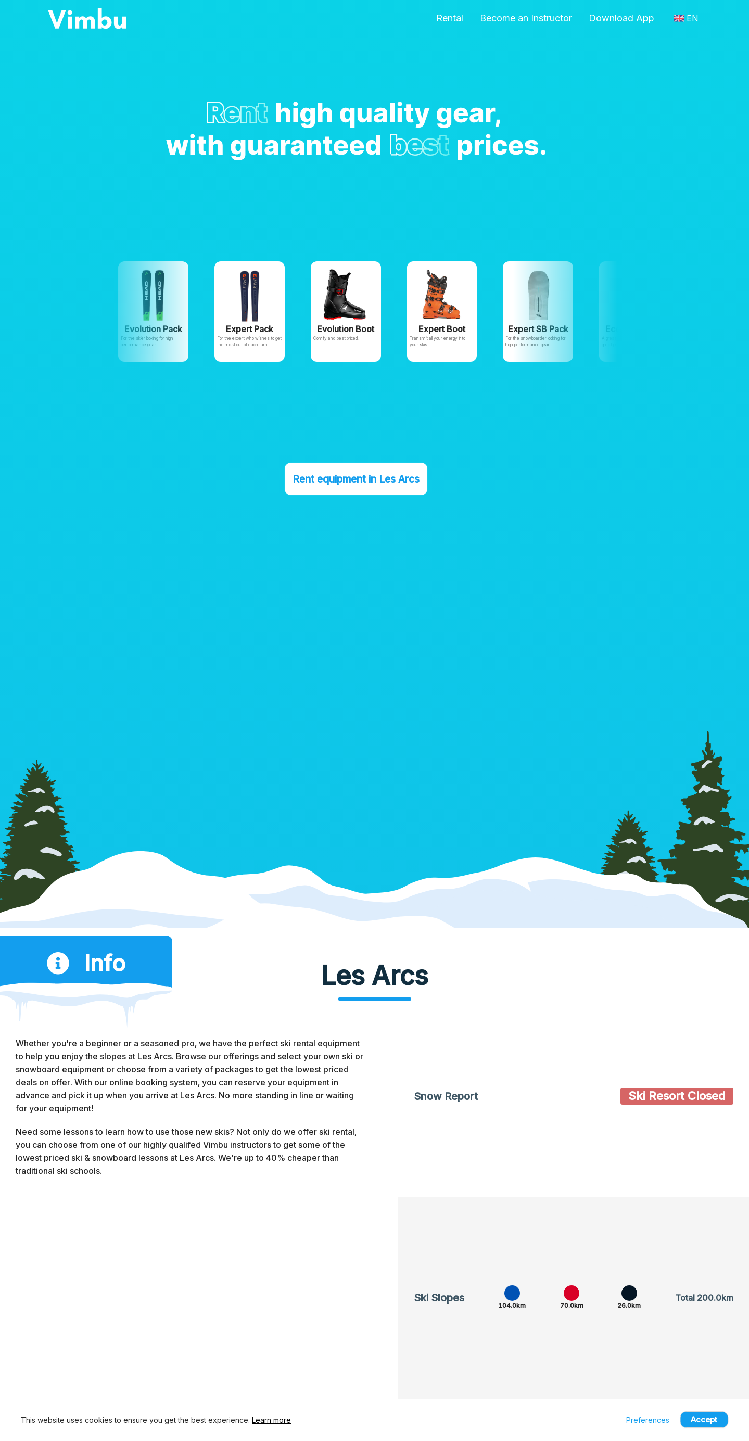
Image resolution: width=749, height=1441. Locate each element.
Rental (449, 17)
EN (686, 18)
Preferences (647, 1419)
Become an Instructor (526, 17)
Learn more (271, 1419)
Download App (621, 17)
